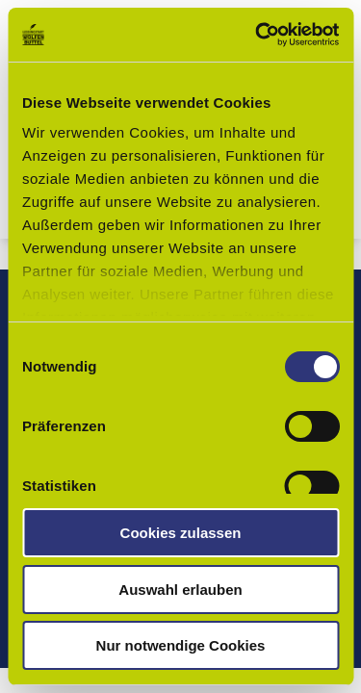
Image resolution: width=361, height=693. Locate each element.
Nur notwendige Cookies (181, 645)
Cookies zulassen (181, 533)
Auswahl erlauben (180, 589)
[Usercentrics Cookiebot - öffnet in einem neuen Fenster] (257, 34)
